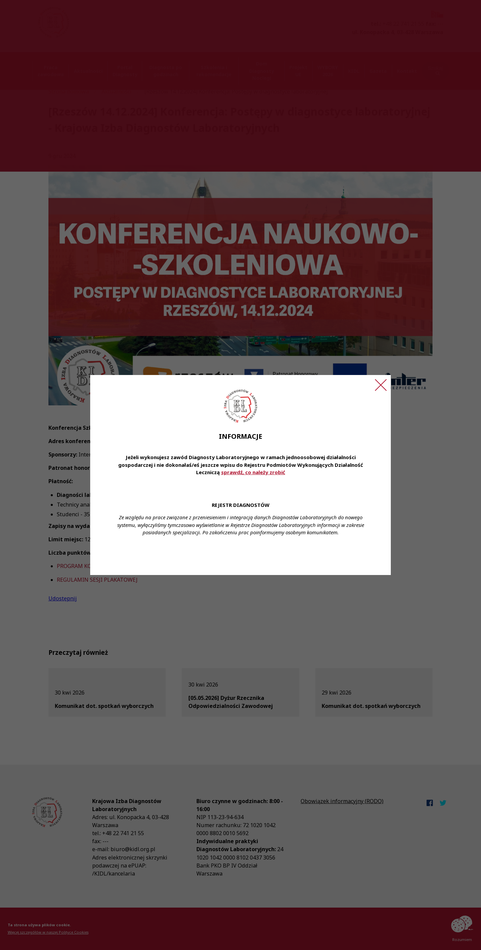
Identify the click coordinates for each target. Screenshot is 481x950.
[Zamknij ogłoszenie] (381, 385)
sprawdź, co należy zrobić (253, 472)
